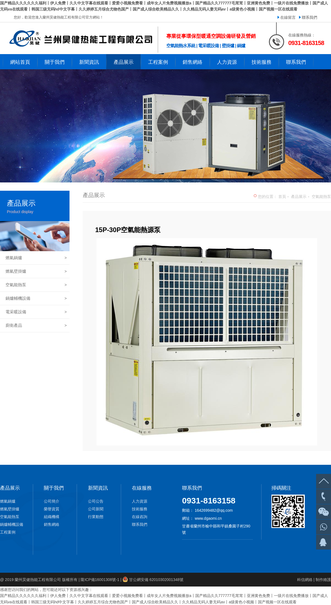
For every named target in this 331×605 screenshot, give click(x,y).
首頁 (282, 196)
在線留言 (288, 17)
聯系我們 (309, 17)
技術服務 (139, 509)
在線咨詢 (139, 516)
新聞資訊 (98, 488)
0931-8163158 (209, 500)
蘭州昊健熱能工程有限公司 (38, 579)
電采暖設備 (36, 312)
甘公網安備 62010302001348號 (156, 579)
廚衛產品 (36, 325)
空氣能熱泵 (36, 284)
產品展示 (298, 196)
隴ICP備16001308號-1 (100, 579)
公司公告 (95, 501)
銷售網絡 (51, 524)
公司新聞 (95, 509)
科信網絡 (305, 579)
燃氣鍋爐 (36, 257)
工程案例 (7, 532)
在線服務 (142, 488)
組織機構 (51, 516)
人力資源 (139, 501)
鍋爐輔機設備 (36, 298)
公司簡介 (51, 501)
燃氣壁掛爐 (36, 271)
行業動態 (95, 516)
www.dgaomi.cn (208, 518)
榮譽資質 (51, 509)
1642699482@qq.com (214, 510)
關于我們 (54, 488)
